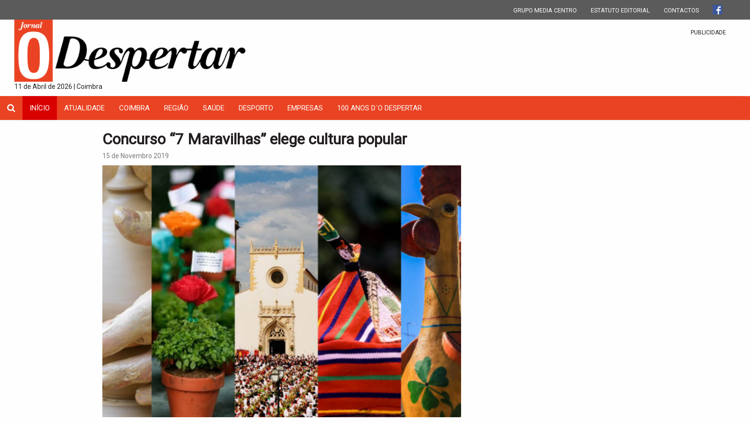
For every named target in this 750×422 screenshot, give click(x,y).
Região (176, 108)
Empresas (305, 108)
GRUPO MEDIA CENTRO (545, 10)
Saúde (213, 108)
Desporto (256, 108)
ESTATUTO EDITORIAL (620, 10)
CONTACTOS (681, 10)
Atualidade (84, 108)
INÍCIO (40, 108)
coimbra (134, 108)
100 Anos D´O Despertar (379, 108)
